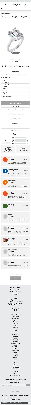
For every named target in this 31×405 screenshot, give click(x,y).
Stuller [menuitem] (15, 364)
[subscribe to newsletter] (28, 385)
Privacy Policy (5, 395)
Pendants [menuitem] (15, 325)
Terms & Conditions (13, 395)
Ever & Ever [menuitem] (15, 347)
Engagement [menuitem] (15, 317)
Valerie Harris (12, 180)
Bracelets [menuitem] (15, 327)
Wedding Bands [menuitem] (15, 318)
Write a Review (15, 278)
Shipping (8, 109)
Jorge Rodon (11, 227)
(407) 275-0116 (15, 61)
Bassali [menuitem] (15, 338)
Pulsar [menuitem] (15, 359)
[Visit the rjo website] (13, 391)
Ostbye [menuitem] (15, 354)
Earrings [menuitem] (15, 322)
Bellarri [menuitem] (15, 340)
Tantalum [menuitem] (15, 366)
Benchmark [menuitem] (15, 341)
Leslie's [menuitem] (15, 352)
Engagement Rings (6, 13)
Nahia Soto (11, 158)
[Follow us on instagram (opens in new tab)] (16, 310)
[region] (15, 40)
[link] (24, 1)
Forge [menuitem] (15, 348)
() (27, 137)
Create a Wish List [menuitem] (15, 375)
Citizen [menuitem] (15, 345)
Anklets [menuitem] (15, 329)
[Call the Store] (15, 293)
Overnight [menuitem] (15, 355)
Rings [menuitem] (15, 320)
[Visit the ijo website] (17, 391)
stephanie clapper (13, 169)
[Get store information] (15, 294)
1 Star (13, 143)
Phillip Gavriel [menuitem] (15, 357)
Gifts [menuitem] (15, 330)
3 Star (13, 140)
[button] (6, 1)
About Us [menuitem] (15, 373)
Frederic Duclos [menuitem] (15, 350)
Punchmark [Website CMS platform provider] (18, 399)
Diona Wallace (12, 238)
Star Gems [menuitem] (15, 362)
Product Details (15, 130)
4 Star (13, 139)
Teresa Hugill (11, 261)
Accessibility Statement (24, 395)
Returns (22, 109)
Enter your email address (15, 382)
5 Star (13, 137)
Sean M (10, 214)
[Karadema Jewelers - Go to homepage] (15, 5)
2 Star (13, 141)
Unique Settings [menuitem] (15, 368)
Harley (10, 192)
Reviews (15, 134)
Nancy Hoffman (12, 249)
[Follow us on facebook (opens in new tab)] (14, 310)
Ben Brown (11, 204)
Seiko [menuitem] (15, 361)
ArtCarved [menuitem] (15, 336)
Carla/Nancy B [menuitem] (15, 343)
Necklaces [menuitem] (15, 323)
